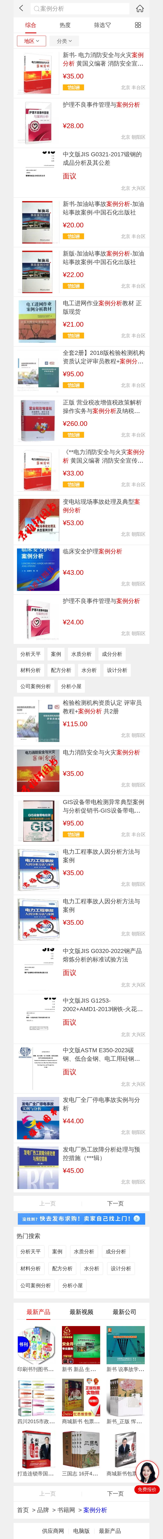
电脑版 (81, 1531)
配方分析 (61, 670)
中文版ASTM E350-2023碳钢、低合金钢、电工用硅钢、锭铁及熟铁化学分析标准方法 (101, 1058)
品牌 (43, 1510)
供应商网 (53, 1531)
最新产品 (110, 1531)
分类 (64, 41)
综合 (30, 25)
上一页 (47, 1203)
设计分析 (117, 670)
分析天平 (30, 654)
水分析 (89, 670)
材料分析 (30, 670)
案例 (56, 654)
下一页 (115, 1203)
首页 (23, 1510)
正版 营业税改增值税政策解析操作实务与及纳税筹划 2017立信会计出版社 (102, 411)
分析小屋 (71, 686)
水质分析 (81, 654)
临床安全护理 (92, 551)
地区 (31, 41)
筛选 (102, 25)
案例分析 (95, 1510)
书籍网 (66, 1510)
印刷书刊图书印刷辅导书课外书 (53, 1369)
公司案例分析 (35, 686)
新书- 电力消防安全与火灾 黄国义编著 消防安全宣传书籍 (103, 63)
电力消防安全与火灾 (101, 752)
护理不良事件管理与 (101, 104)
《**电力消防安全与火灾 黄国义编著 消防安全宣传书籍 (104, 460)
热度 (65, 25)
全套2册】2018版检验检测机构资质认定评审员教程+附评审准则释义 (104, 361)
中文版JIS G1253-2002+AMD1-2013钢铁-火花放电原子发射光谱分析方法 (103, 1009)
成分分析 (112, 654)
